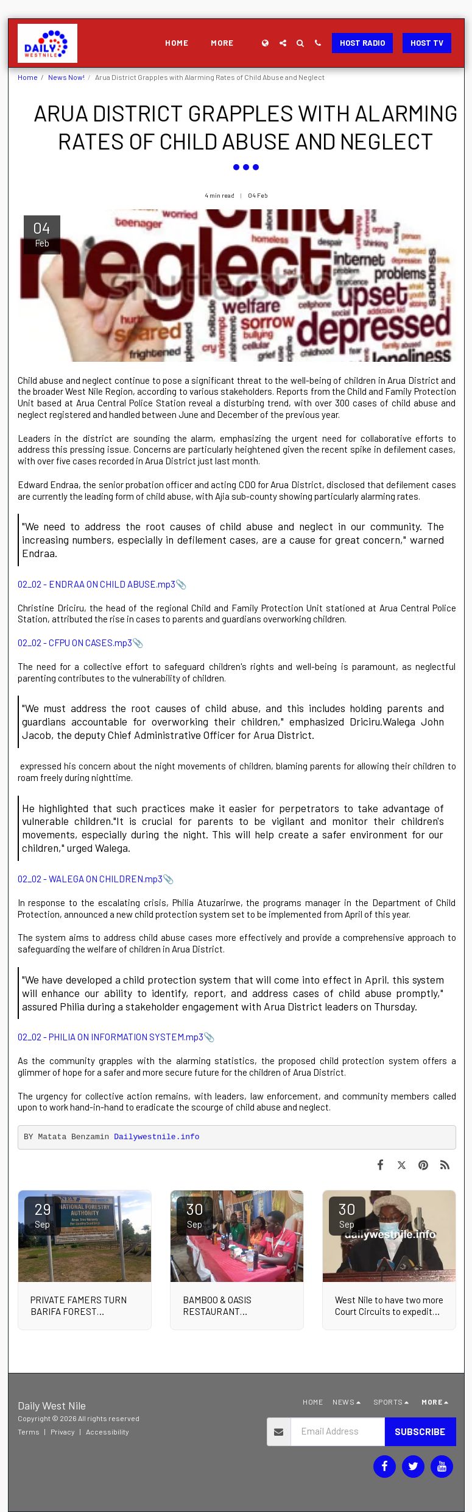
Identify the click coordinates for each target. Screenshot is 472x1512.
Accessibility (107, 1431)
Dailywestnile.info (156, 1137)
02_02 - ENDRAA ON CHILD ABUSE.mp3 (96, 583)
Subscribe (420, 1431)
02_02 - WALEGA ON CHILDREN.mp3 (90, 878)
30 (195, 1214)
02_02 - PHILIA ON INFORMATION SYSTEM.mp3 (110, 1036)
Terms (29, 1431)
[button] (283, 43)
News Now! (66, 77)
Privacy (63, 1431)
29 (42, 1214)
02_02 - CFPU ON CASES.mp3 (75, 642)
